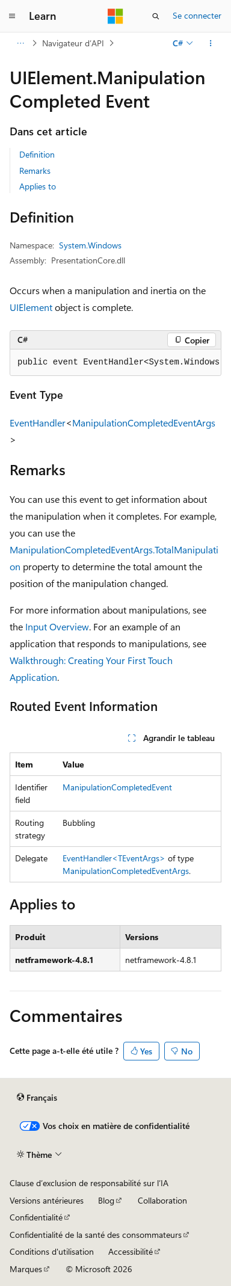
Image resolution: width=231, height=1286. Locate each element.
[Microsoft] (115, 16)
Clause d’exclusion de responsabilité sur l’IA (89, 1183)
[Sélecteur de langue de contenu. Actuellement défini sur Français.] (37, 1097)
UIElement (31, 307)
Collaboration (162, 1200)
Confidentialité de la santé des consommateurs (96, 1234)
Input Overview (57, 626)
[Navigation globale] (12, 16)
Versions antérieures (47, 1200)
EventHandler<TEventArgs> (114, 858)
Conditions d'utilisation (52, 1251)
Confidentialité (36, 1217)
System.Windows (90, 245)
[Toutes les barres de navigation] (20, 43)
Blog (106, 1200)
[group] (115, 362)
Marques (26, 1269)
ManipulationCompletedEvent (117, 787)
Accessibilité (130, 1251)
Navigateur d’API (73, 43)
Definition (37, 154)
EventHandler (38, 422)
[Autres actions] (210, 43)
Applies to (37, 186)
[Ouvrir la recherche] (156, 16)
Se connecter (197, 15)
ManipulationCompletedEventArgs (143, 422)
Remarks (35, 170)
